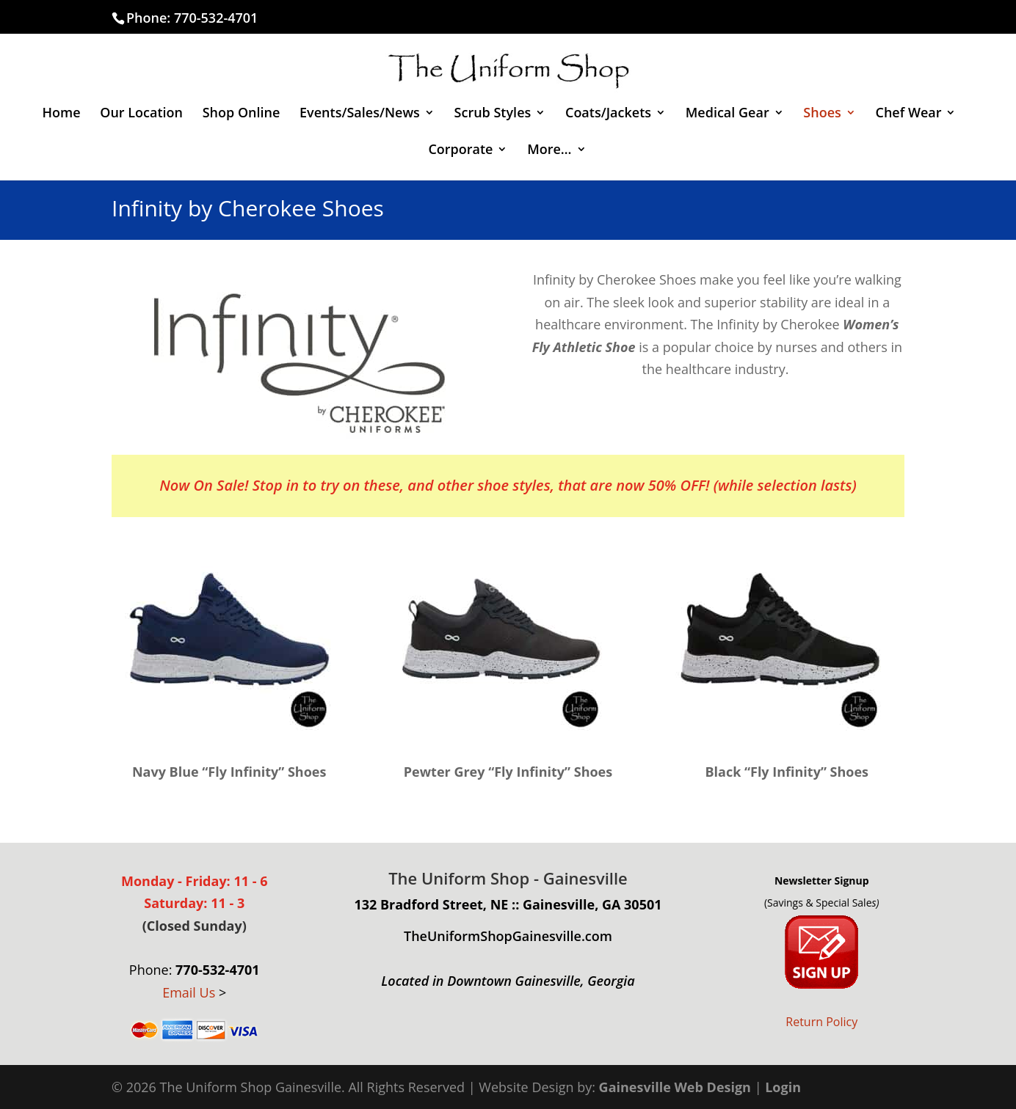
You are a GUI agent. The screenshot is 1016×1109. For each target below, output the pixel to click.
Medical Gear (727, 114)
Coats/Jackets (608, 114)
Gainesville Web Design (675, 1087)
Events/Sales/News (360, 114)
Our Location (141, 114)
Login (783, 1087)
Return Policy (821, 1022)
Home (62, 114)
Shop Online (241, 114)
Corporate (460, 151)
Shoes (822, 114)
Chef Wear (908, 114)
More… (549, 151)
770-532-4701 (216, 17)
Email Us (188, 992)
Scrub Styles (492, 114)
